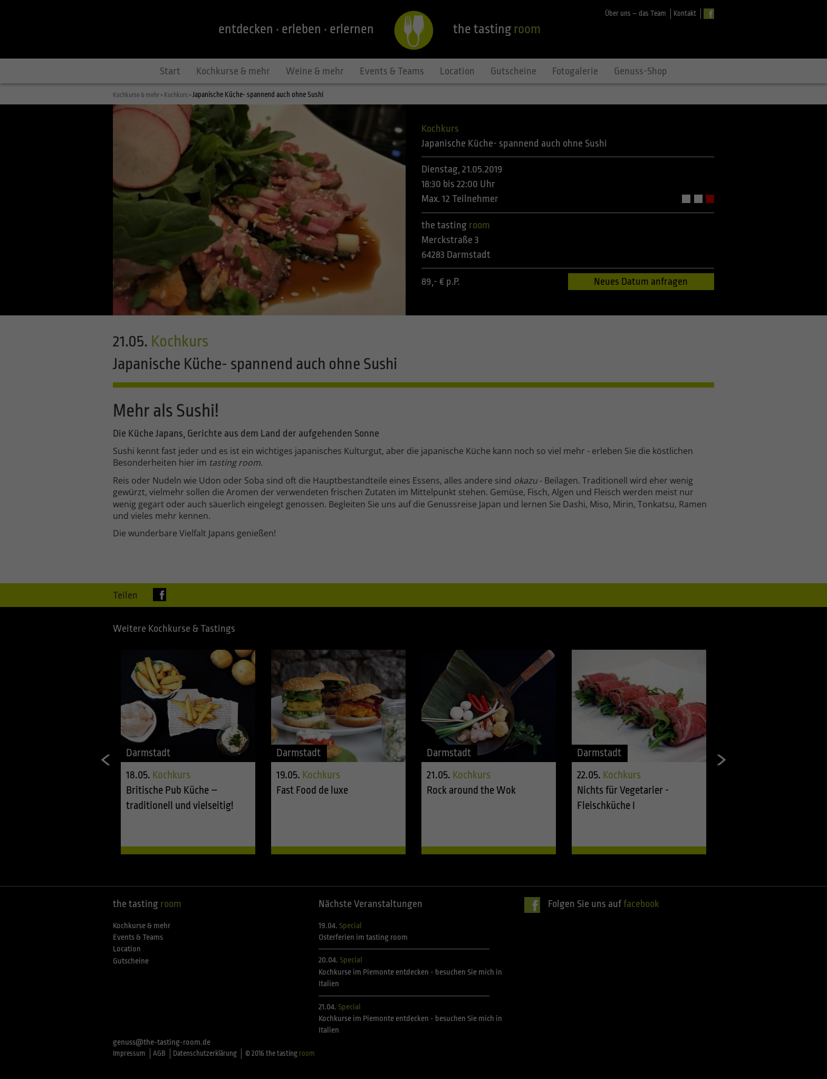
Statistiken (519, 533)
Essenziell (300, 533)
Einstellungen (298, 509)
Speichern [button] (414, 601)
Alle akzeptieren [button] (414, 570)
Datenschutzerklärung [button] (418, 656)
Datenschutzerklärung (347, 499)
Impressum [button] (465, 656)
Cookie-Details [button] (367, 656)
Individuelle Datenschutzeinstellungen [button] (413, 633)
